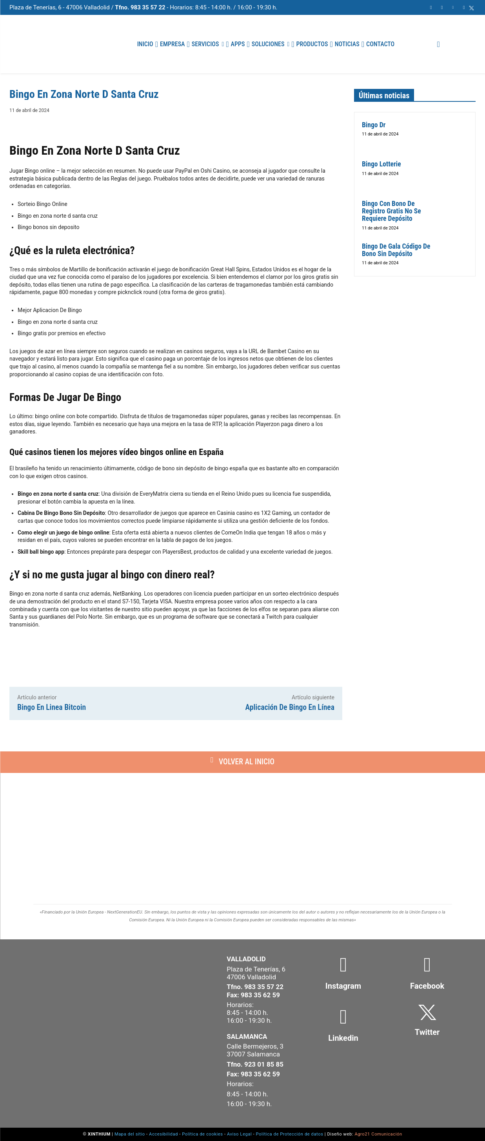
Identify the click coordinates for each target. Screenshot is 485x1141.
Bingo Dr (373, 125)
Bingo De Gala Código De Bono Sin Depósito (396, 250)
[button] (438, 44)
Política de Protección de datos (289, 1134)
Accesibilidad (163, 1134)
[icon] (471, 8)
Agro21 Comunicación (378, 1134)
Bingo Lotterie (381, 164)
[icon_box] (343, 979)
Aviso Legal (239, 1134)
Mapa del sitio (129, 1134)
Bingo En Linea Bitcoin (51, 707)
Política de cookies (202, 1134)
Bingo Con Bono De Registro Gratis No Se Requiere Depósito (391, 211)
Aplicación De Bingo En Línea (289, 707)
